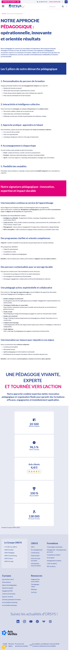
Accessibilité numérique (9, 605)
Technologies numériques (54, 547)
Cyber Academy (52, 563)
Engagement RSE (7, 591)
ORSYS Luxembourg (10, 555)
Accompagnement (36, 550)
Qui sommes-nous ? (8, 579)
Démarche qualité (7, 588)
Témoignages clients (35, 585)
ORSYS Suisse (8, 558)
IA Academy (50, 558)
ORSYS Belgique (9, 552)
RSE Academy (51, 566)
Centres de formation (8, 594)
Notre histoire (6, 582)
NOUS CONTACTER (54, 2)
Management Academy (54, 560)
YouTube (34, 592)
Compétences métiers (53, 555)
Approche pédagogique (9, 585)
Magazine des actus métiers (35, 580)
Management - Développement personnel (56, 551)
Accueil (4, 13)
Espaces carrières (7, 596)
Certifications (35, 552)
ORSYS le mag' (8, 561)
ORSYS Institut (8, 550)
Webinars (34, 589)
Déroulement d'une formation (36, 564)
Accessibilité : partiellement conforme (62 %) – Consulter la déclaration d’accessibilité (46, 645)
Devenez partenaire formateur (11, 599)
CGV (30, 645)
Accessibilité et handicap (10, 602)
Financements (35, 555)
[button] (4, 647)
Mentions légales (11, 645)
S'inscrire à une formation (35, 559)
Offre (32, 547)
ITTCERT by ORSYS (10, 547)
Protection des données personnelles (21, 645)
